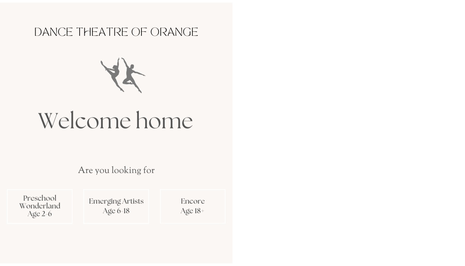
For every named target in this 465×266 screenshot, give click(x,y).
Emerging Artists (116, 201)
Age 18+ (193, 211)
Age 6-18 (116, 211)
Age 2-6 (40, 214)
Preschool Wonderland (39, 202)
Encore (193, 201)
